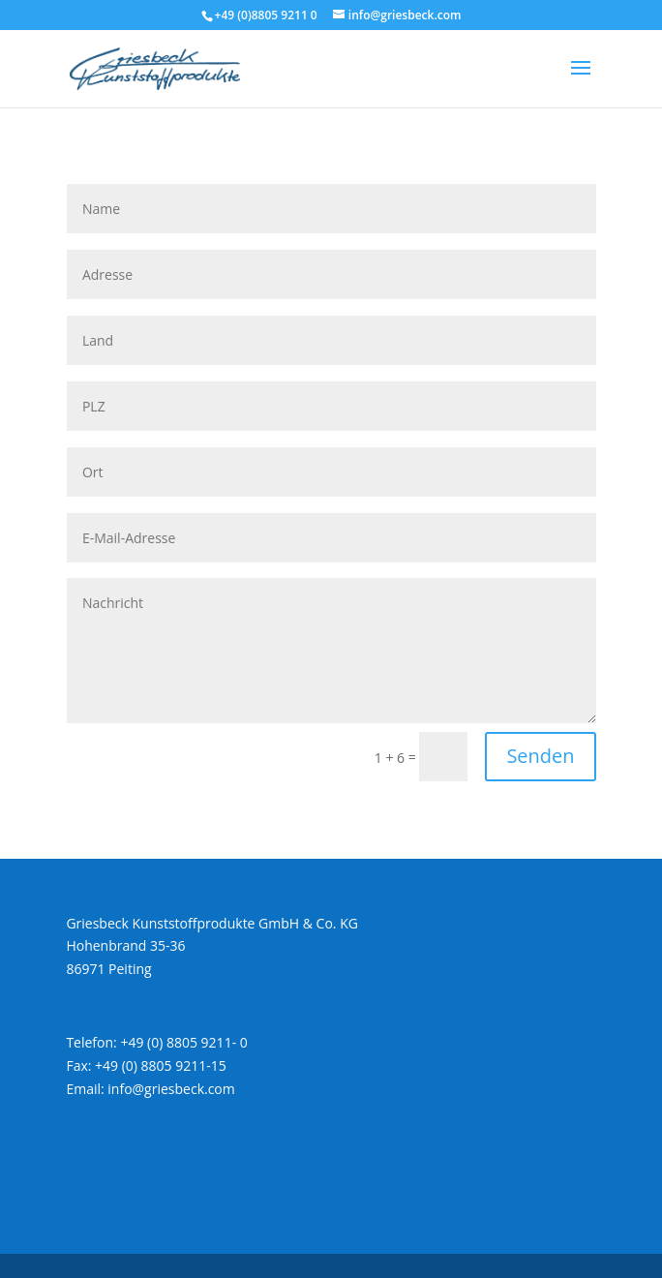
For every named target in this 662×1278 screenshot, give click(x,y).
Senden (540, 756)
